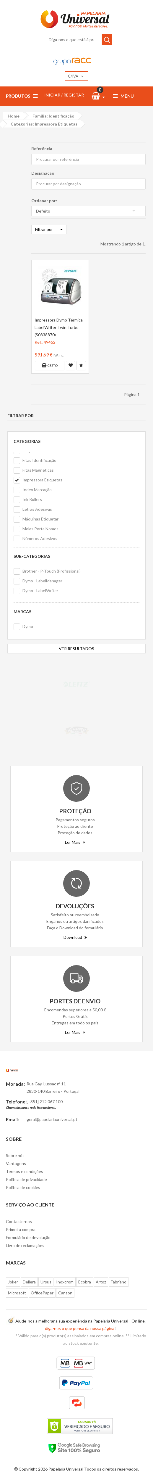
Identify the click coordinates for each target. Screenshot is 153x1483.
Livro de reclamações (25, 1245)
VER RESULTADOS (76, 648)
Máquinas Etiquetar (40, 518)
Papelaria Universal (65, 1468)
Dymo (27, 626)
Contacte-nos (19, 1221)
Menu (123, 96)
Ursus (45, 1281)
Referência (41, 148)
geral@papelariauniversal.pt (52, 1119)
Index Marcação (37, 489)
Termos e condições (24, 1171)
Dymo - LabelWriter (40, 590)
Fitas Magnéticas (38, 470)
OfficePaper (42, 1292)
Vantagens (16, 1163)
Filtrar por (49, 229)
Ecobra (84, 1281)
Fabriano (118, 1281)
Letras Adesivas (37, 509)
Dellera (29, 1281)
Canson (65, 1292)
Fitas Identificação (39, 460)
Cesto (50, 365)
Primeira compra (20, 1229)
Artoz (101, 1281)
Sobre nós (15, 1155)
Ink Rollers (32, 499)
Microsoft (17, 1292)
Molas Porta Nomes (40, 528)
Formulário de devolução (28, 1237)
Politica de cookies (23, 1187)
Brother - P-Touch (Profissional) (51, 570)
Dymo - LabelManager (42, 580)
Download (75, 937)
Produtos (22, 96)
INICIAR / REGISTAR (64, 94)
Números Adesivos (39, 538)
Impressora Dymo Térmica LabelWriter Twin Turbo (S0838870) (59, 327)
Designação (42, 173)
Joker (13, 1281)
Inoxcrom (65, 1281)
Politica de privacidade (26, 1179)
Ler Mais (75, 842)
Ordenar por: (44, 200)
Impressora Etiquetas (42, 479)
